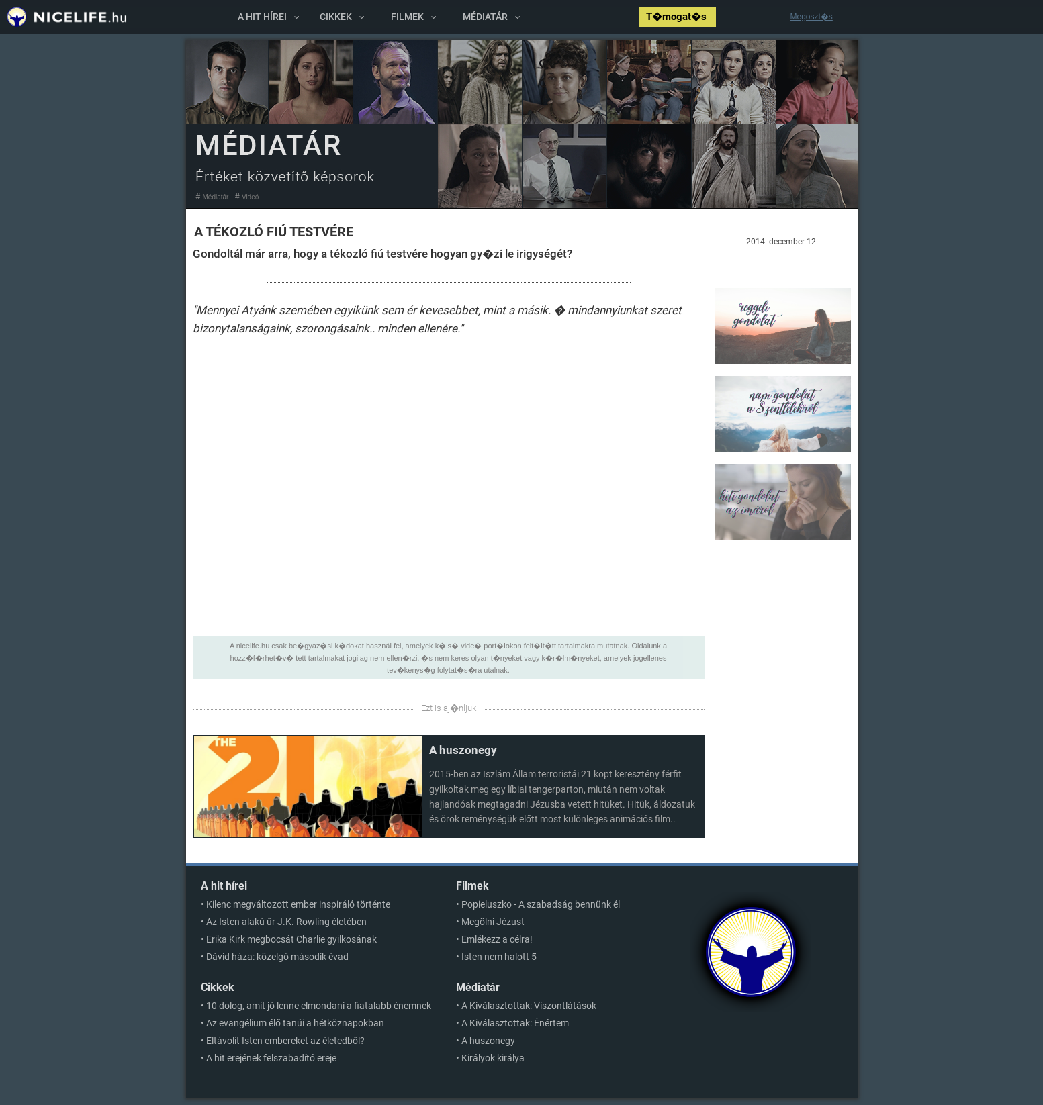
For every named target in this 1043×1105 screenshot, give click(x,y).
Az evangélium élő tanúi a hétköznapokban (295, 1023)
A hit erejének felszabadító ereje (271, 1058)
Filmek (472, 885)
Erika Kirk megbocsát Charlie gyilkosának (291, 939)
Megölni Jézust (493, 921)
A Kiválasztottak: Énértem (515, 1023)
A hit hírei (224, 885)
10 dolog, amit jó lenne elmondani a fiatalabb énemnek (318, 1005)
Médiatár (216, 197)
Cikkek (217, 987)
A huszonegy (463, 750)
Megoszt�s (811, 16)
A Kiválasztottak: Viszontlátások (528, 1005)
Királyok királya (493, 1058)
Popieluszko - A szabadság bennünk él (540, 904)
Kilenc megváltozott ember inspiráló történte (298, 904)
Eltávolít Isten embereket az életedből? (285, 1040)
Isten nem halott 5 (499, 956)
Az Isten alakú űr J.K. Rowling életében (286, 921)
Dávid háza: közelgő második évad (277, 956)
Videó (250, 197)
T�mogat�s (677, 17)
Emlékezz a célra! (497, 939)
